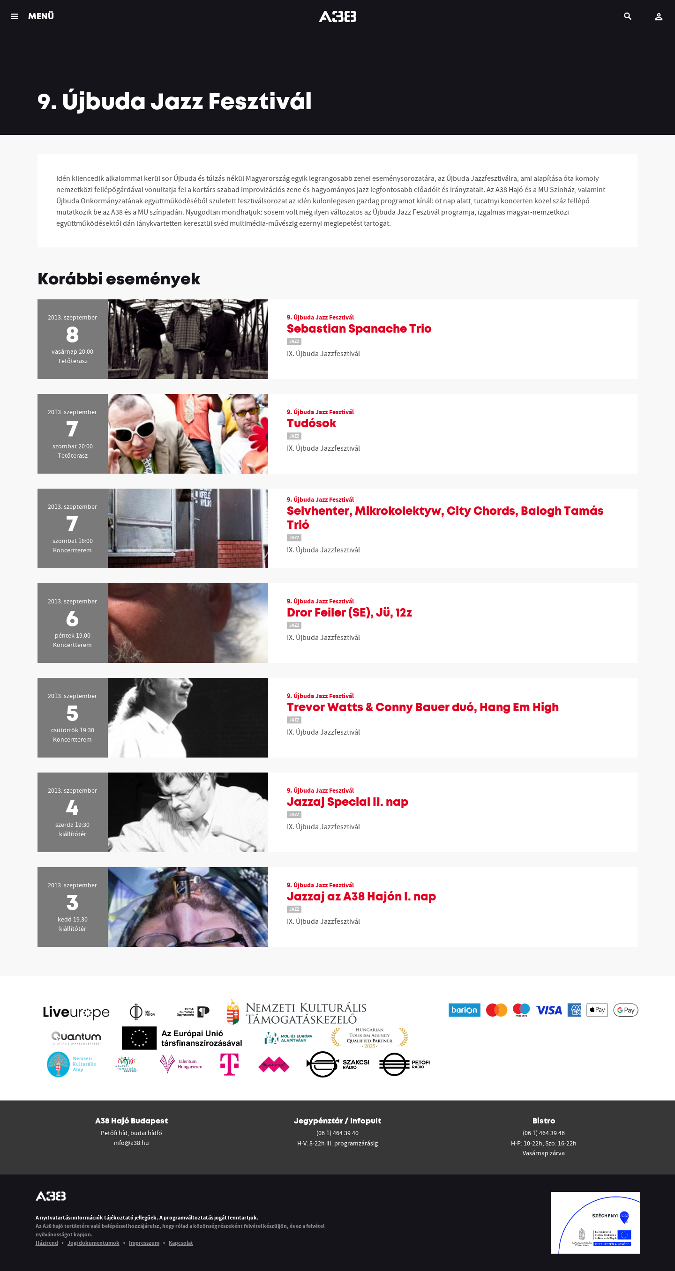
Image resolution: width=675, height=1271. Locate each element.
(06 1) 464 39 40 (337, 1133)
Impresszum (144, 1242)
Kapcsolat (181, 1242)
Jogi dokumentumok (94, 1242)
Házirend (47, 1242)
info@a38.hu (131, 1142)
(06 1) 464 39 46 (544, 1133)
